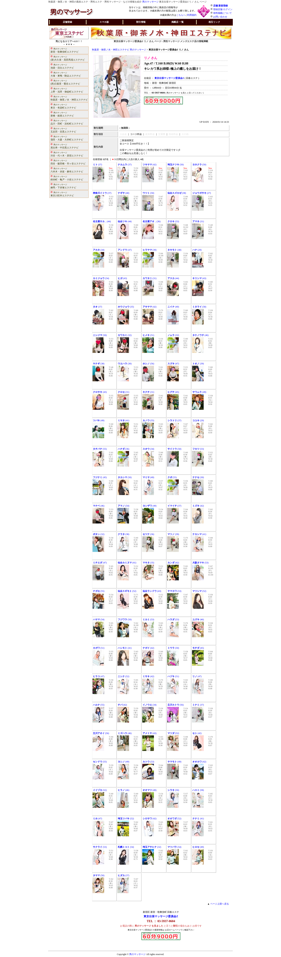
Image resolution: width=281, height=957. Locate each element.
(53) (173, 221)
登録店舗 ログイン (222, 9)
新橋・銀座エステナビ (62, 114)
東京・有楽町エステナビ (63, 106)
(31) (198, 221)
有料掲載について (222, 13)
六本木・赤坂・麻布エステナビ (67, 170)
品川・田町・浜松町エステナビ (67, 122)
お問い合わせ (220, 16)
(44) (125, 221)
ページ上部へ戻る (219, 903)
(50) (176, 164)
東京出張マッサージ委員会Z (161, 916)
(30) (125, 363)
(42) (149, 164)
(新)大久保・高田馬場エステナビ (68, 58)
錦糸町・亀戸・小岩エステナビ (67, 178)
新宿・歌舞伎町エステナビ (65, 50)
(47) (125, 250)
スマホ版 (104, 22)
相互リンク (214, 22)
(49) (199, 392)
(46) (200, 335)
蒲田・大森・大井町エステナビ (67, 138)
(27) (201, 193)
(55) (148, 420)
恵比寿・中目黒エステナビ (65, 146)
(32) (125, 335)
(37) (97, 164)
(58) (199, 306)
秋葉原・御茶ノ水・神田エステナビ (69, 98)
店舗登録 (67, 22)
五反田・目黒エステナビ (63, 130)
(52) (127, 591)
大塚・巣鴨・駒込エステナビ (66, 74)
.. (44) (102, 221)
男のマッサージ (150, 1)
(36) (123, 449)
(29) (197, 250)
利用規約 (191, 15)
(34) (98, 250)
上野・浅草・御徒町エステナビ (67, 90)
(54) (101, 278)
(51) (148, 335)
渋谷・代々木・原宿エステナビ (67, 154)
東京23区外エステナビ (62, 194)
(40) (123, 193)
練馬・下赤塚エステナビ (63, 186)
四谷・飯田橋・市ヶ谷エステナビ (68, 162)
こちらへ (181, 15)
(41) (123, 420)
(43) (122, 278)
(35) (126, 306)
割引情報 (141, 22)
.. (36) (152, 221)
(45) (173, 392)
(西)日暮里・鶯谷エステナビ (65, 82)
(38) (177, 193)
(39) (149, 250)
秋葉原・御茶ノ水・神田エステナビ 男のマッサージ (119, 49)
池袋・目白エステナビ (62, 66)
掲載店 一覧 (177, 22)
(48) (174, 250)
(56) (148, 363)
